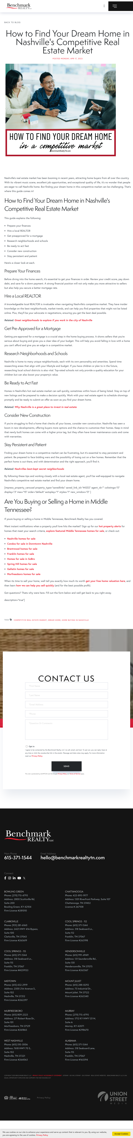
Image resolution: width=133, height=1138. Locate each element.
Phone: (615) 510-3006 (16, 1061)
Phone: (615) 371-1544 (76, 942)
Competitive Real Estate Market (30, 636)
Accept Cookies (121, 1134)
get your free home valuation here (105, 597)
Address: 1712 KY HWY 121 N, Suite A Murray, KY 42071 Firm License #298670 (80, 1041)
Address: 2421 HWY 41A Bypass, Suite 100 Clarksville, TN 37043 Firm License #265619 (21, 951)
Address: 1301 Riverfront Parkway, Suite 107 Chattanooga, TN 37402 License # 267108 (87, 919)
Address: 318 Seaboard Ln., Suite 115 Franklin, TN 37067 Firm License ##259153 (18, 981)
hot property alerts (110, 542)
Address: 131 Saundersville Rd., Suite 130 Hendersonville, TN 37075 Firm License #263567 (81, 981)
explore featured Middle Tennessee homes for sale (75, 547)
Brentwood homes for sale (22, 565)
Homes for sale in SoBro (21, 575)
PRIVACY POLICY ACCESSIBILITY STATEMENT (47, 1092)
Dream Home (54, 636)
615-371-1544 (18, 874)
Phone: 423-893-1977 (76, 912)
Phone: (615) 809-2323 (16, 1031)
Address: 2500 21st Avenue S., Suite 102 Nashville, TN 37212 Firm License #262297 (20, 1011)
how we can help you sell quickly (35, 601)
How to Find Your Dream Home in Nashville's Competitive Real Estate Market (67, 50)
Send (66, 782)
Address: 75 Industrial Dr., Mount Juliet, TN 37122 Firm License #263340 (78, 1009)
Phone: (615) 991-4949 (77, 971)
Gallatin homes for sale (20, 585)
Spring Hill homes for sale (22, 580)
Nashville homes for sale (21, 554)
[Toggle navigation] (120, 6)
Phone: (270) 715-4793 (16, 912)
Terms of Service (75, 790)
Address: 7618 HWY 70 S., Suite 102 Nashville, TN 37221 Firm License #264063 (17, 1070)
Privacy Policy (37, 772)
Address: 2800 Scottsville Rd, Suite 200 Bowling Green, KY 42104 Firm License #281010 (19, 921)
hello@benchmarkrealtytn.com (73, 874)
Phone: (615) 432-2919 (15, 1001)
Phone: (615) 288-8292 (77, 1001)
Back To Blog (12, 22)
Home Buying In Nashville (75, 636)
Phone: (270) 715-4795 (77, 1031)
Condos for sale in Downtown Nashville (29, 559)
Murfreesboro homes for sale (23, 590)
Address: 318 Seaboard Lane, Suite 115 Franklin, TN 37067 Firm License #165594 (80, 1070)
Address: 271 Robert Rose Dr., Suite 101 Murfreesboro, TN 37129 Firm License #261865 (19, 1041)
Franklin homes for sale (20, 570)
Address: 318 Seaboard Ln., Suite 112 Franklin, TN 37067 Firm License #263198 (79, 951)
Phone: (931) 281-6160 (15, 942)
